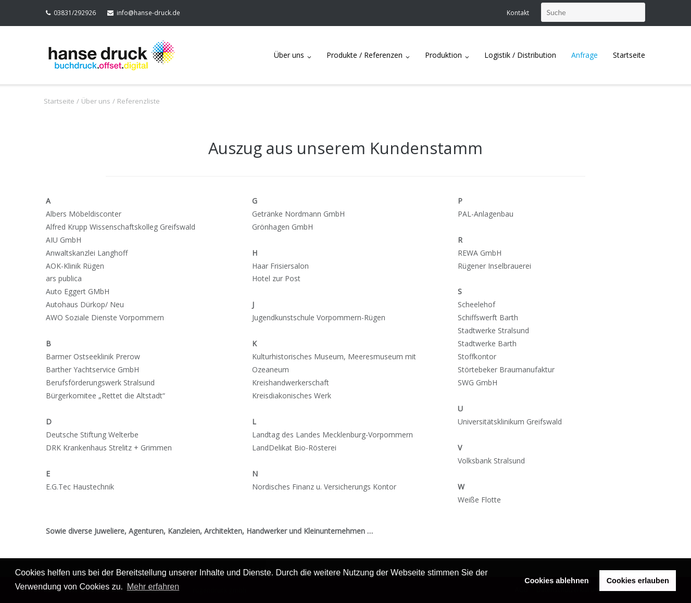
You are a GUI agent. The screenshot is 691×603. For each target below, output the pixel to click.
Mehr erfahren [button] (153, 586)
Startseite (629, 55)
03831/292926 (75, 12)
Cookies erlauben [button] (638, 580)
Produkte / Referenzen (364, 55)
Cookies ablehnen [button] (556, 580)
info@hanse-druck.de (148, 12)
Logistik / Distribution (520, 55)
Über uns (289, 55)
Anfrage (584, 55)
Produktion (443, 55)
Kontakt (518, 12)
